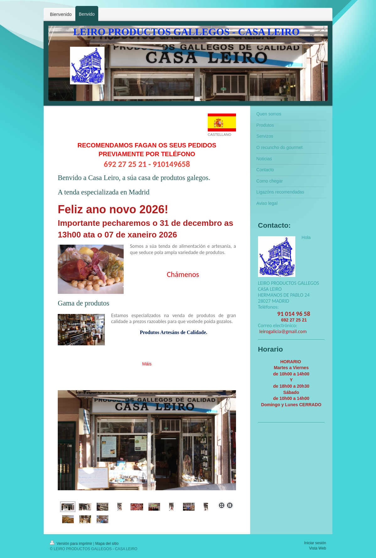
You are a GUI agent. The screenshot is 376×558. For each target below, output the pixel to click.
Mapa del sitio (107, 543)
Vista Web (317, 548)
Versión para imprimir (71, 543)
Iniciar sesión (315, 543)
